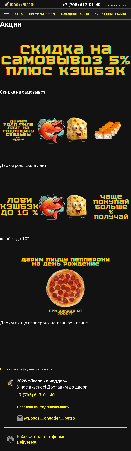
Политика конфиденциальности (26, 369)
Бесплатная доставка (114, 5)
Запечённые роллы (110, 14)
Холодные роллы (75, 14)
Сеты (19, 14)
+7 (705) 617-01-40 (81, 4)
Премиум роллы (42, 14)
